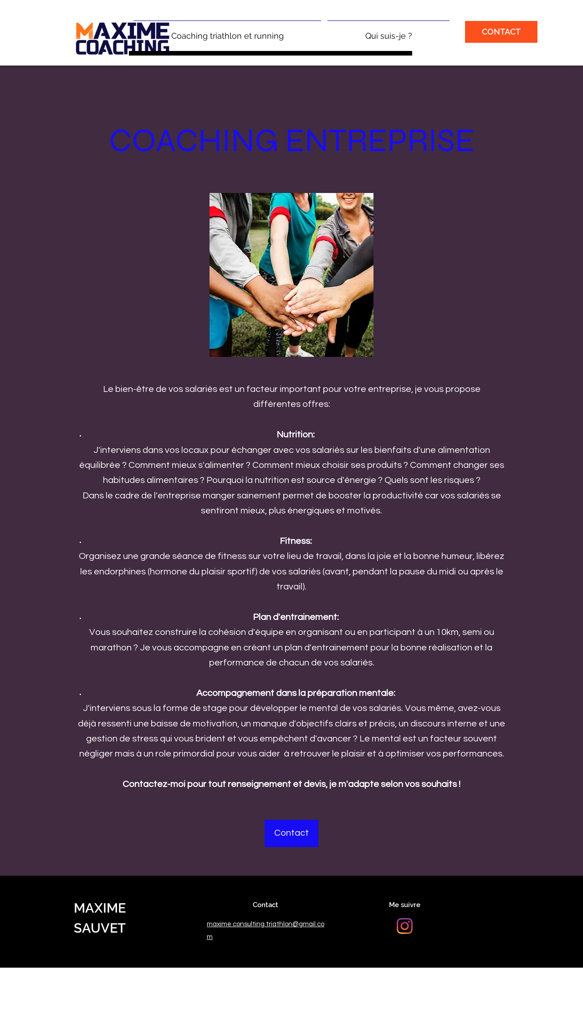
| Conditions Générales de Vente (327, 974)
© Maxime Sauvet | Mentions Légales (132, 974)
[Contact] (291, 833)
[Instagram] (405, 926)
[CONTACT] (501, 32)
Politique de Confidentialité (237, 974)
